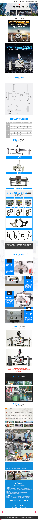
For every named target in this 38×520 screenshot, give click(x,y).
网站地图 (1, 519)
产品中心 (36, 1)
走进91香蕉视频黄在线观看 (21, 1)
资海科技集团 (23, 517)
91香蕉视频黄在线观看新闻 (30, 1)
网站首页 (15, 1)
